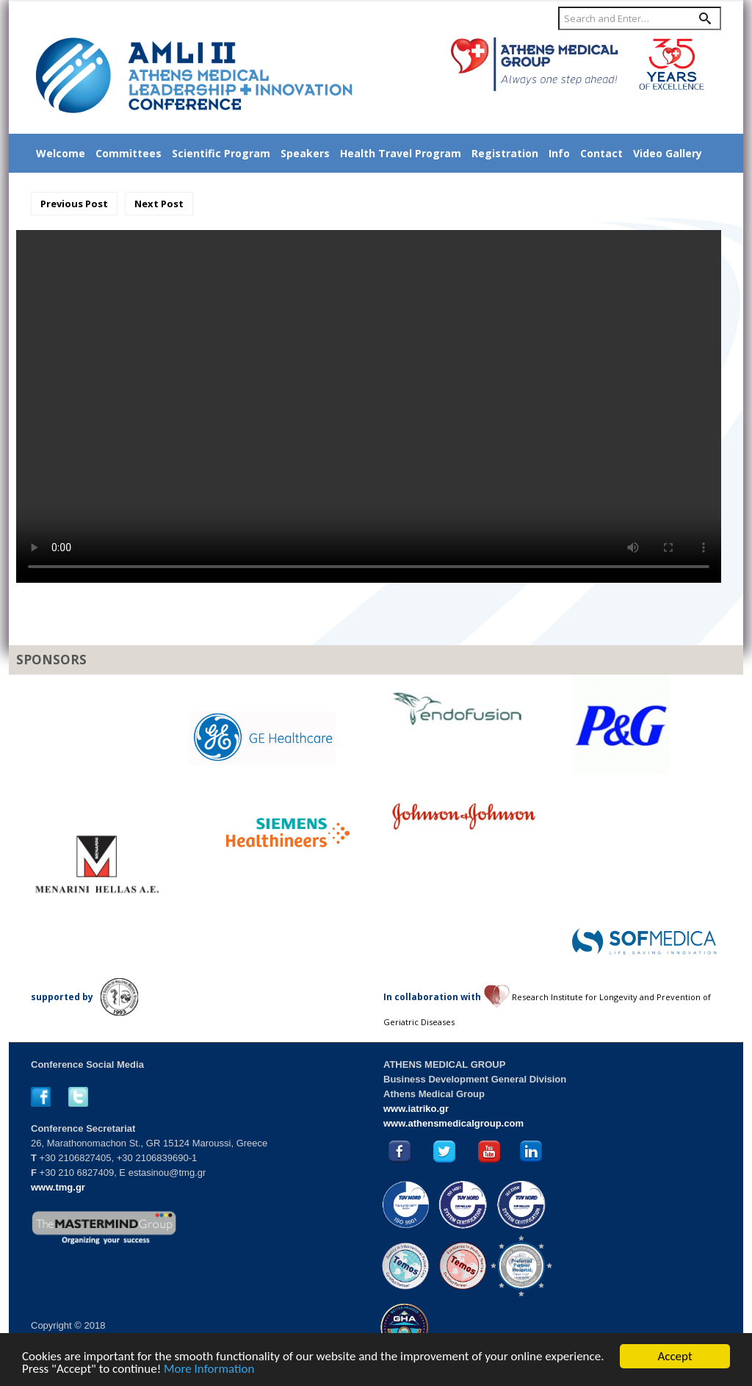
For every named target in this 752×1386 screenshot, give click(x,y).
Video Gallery (667, 153)
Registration (504, 153)
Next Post (159, 203)
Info (559, 153)
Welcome (60, 153)
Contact (601, 153)
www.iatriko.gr (416, 1108)
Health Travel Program (400, 153)
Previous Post (74, 203)
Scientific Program (221, 153)
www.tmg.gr (58, 1187)
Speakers (305, 153)
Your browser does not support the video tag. (368, 406)
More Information (209, 1369)
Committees (128, 153)
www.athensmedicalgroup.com (453, 1123)
